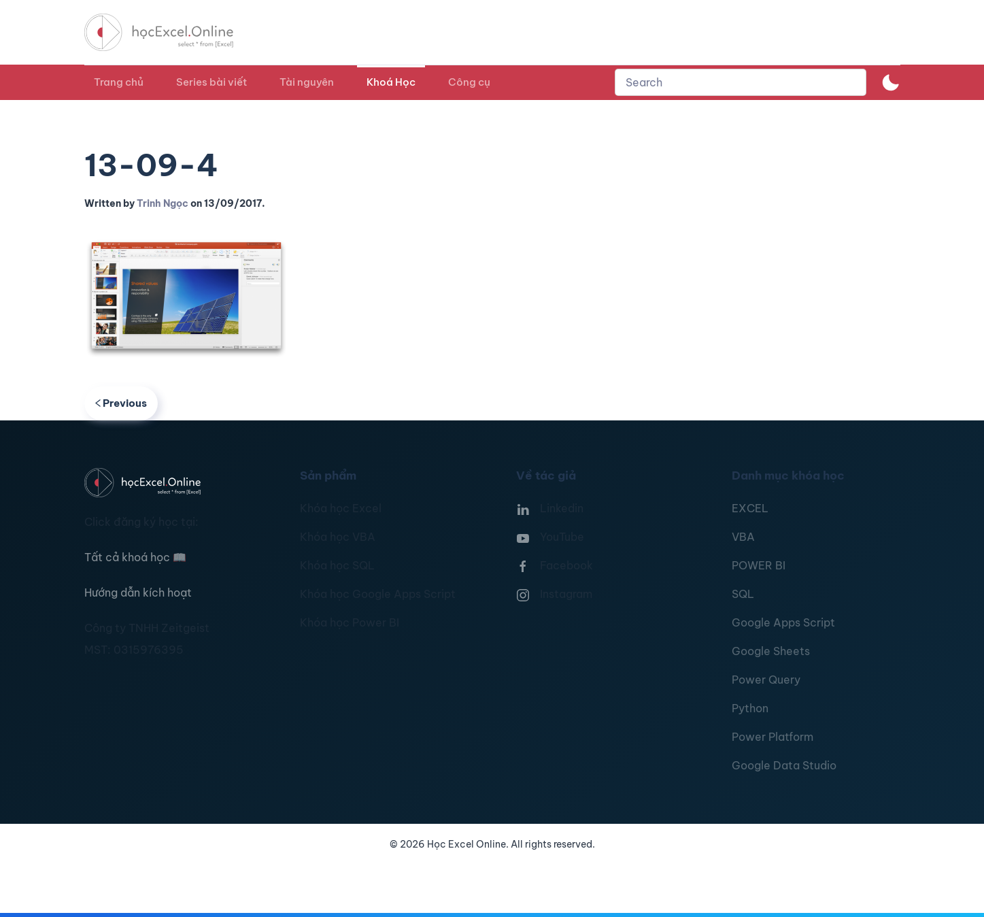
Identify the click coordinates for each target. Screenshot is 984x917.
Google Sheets (771, 651)
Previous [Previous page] (121, 403)
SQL (743, 594)
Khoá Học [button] (391, 82)
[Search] (740, 82)
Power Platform (772, 737)
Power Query (766, 679)
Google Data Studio (784, 765)
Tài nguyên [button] (306, 82)
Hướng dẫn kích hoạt (138, 592)
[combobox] (740, 82)
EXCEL (750, 508)
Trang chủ (118, 82)
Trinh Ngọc (162, 203)
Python (750, 708)
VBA (743, 537)
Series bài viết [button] (211, 82)
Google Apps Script (783, 622)
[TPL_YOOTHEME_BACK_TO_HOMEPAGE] (171, 32)
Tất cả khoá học (135, 557)
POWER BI (758, 565)
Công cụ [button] (469, 82)
